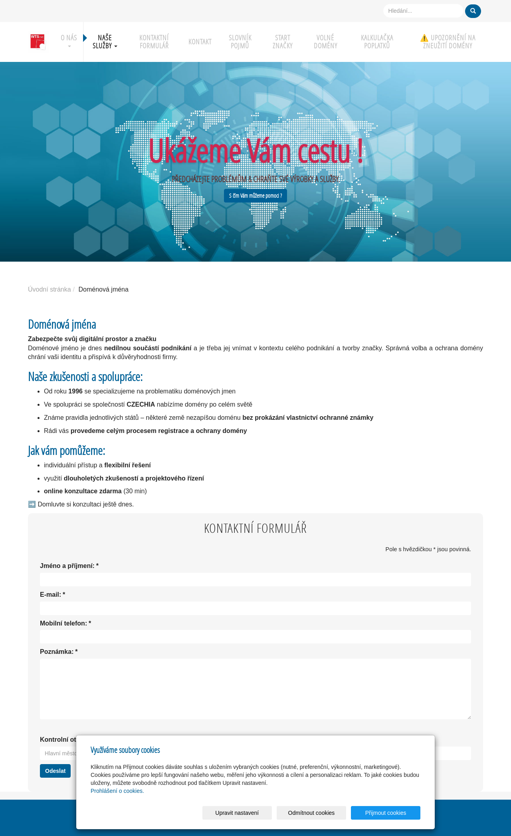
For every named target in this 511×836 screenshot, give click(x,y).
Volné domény (325, 41)
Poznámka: (56, 652)
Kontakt (200, 41)
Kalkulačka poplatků (377, 41)
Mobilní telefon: (63, 623)
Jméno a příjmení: (67, 566)
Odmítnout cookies (324, 813)
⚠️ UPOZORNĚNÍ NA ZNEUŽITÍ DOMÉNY (447, 41)
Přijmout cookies (389, 813)
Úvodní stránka (49, 289)
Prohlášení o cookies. (117, 791)
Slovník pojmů (240, 41)
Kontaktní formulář (154, 41)
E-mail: (50, 595)
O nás (69, 40)
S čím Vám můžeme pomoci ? (255, 195)
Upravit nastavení (257, 813)
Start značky (283, 41)
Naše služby (105, 41)
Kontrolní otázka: (66, 740)
